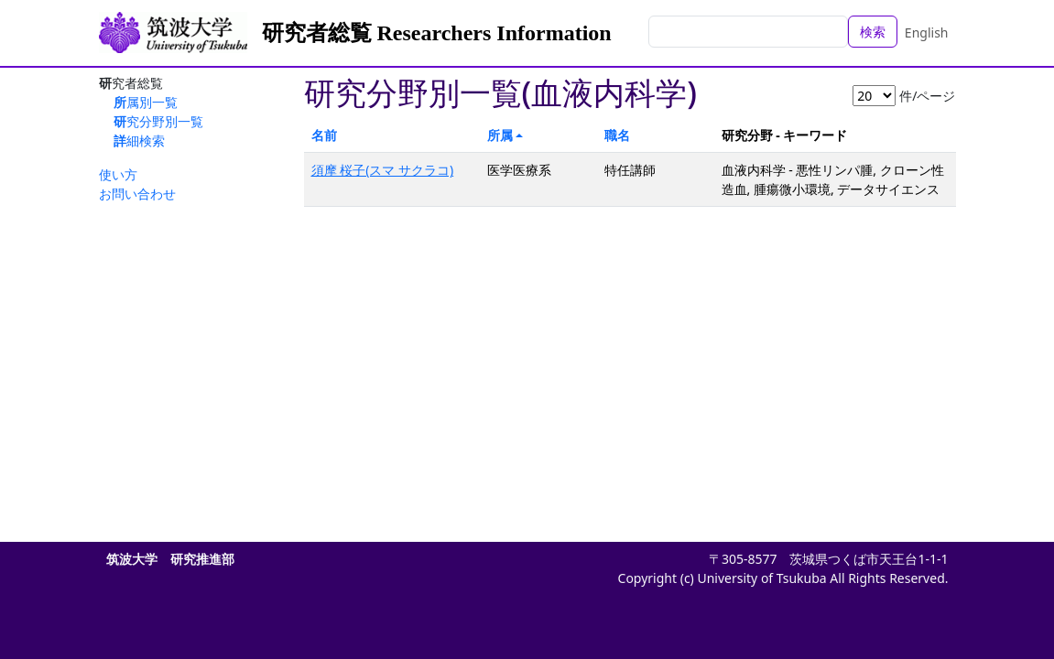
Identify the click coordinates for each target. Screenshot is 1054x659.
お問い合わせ (137, 193)
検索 (873, 31)
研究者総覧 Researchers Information (437, 33)
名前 (324, 135)
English (927, 32)
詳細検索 (139, 140)
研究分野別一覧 (158, 121)
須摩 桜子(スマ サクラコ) (382, 169)
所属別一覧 (146, 102)
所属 (500, 135)
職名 (617, 135)
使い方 (118, 174)
